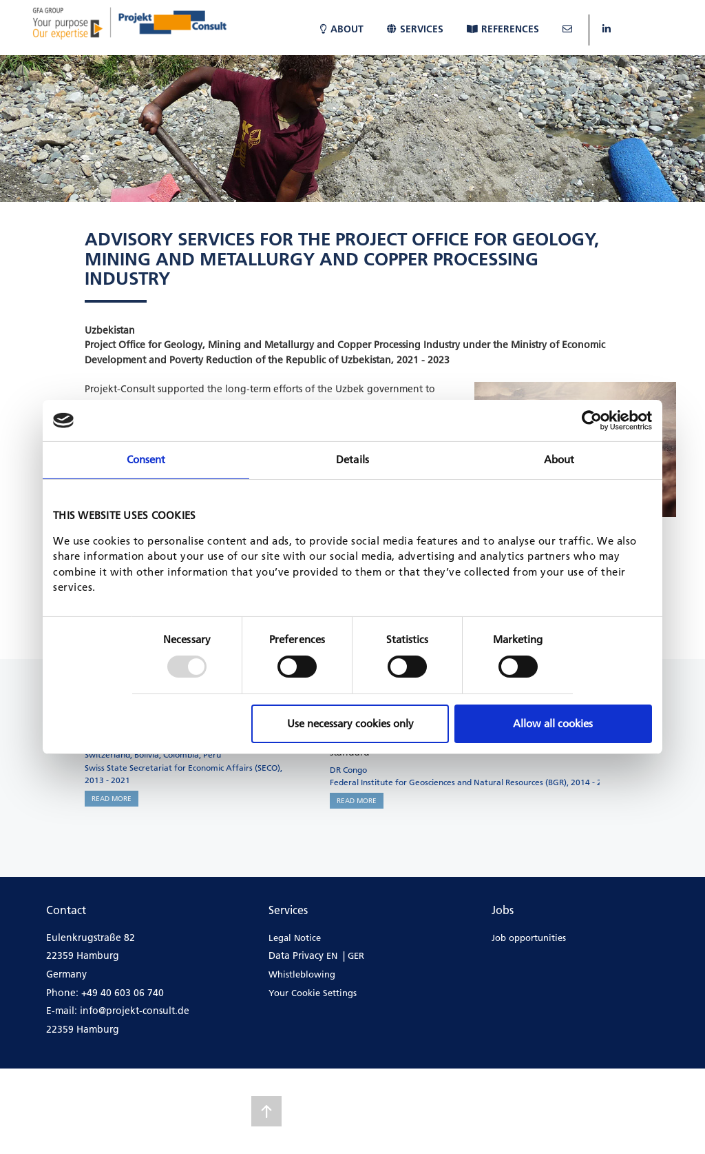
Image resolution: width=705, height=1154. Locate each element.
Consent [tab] (146, 459)
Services (415, 29)
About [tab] (559, 459)
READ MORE (111, 798)
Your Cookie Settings (313, 992)
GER (356, 955)
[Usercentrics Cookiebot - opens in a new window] (592, 420)
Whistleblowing (302, 974)
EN (331, 955)
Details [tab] (352, 459)
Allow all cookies (553, 723)
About (342, 29)
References (503, 29)
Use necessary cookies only (350, 723)
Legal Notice (295, 937)
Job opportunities (529, 937)
